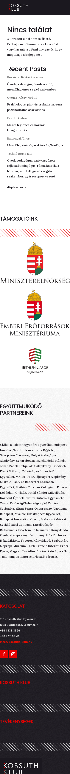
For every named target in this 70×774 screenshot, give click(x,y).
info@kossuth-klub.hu (16, 642)
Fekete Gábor (17, 118)
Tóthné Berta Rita (19, 153)
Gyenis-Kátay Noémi (22, 97)
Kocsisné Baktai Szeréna (25, 77)
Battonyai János (18, 138)
